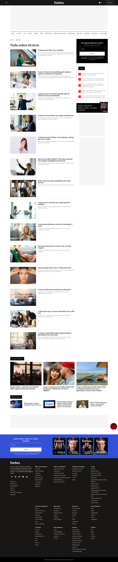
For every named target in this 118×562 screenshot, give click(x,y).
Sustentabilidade (58, 531)
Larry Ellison (38, 475)
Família (55, 515)
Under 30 (86, 33)
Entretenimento (95, 506)
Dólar (36, 521)
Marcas (37, 542)
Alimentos (56, 536)
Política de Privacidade (35, 452)
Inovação (74, 473)
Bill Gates (37, 486)
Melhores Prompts (77, 471)
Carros (37, 545)
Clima (55, 529)
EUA (92, 529)
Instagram (75, 475)
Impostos (37, 515)
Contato (12, 490)
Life (24, 33)
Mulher (36, 33)
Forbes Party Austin (77, 540)
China (92, 534)
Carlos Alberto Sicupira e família (62, 477)
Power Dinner (75, 529)
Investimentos (38, 513)
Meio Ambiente (58, 527)
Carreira (18, 33)
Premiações (94, 519)
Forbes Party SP (76, 542)
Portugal (37, 529)
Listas (93, 466)
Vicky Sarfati (57, 471)
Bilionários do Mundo (96, 475)
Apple (73, 479)
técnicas (18, 40)
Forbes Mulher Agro (77, 551)
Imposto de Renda (39, 523)
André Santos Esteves (59, 482)
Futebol (74, 515)
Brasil (92, 531)
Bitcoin (37, 508)
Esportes (75, 506)
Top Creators (94, 500)
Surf (73, 517)
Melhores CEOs (95, 483)
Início (11, 40)
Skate (73, 519)
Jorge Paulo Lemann (59, 473)
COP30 (55, 538)
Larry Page (38, 482)
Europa (93, 538)
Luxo (36, 538)
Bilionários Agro (95, 471)
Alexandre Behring (58, 479)
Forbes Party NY (76, 538)
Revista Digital (14, 486)
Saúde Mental (57, 508)
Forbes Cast (71, 33)
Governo (93, 536)
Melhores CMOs (95, 488)
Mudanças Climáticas (59, 534)
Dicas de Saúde (57, 519)
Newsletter (13, 494)
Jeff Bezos (37, 473)
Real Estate (48, 33)
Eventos (93, 515)
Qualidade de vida (39, 536)
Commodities (38, 517)
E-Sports (74, 510)
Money (30, 33)
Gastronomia (38, 534)
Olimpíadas (75, 521)
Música (93, 517)
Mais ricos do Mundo (41, 466)
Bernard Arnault (39, 477)
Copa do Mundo (76, 508)
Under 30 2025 (94, 502)
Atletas (74, 523)
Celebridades (94, 513)
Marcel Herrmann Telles (59, 475)
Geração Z (56, 510)
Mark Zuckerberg (39, 471)
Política (93, 527)
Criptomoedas (39, 519)
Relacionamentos (58, 513)
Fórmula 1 (74, 513)
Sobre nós (12, 481)
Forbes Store (13, 483)
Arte (36, 540)
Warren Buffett (38, 479)
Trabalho (56, 517)
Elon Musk (37, 469)
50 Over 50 (95, 33)
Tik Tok (74, 477)
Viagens (37, 531)
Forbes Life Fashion (77, 536)
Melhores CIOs (94, 486)
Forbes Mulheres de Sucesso (79, 549)
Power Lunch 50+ (76, 534)
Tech (41, 33)
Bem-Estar (57, 506)
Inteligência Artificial (77, 469)
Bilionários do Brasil (59, 33)
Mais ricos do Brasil (59, 466)
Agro (12, 33)
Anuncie (12, 488)
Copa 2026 (103, 33)
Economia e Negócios (41, 506)
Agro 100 (79, 33)
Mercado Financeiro (40, 510)
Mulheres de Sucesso (96, 498)
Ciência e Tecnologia (78, 466)
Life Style (38, 527)
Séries (92, 508)
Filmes (92, 510)
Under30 (109, 3)
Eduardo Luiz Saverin (59, 469)
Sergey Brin (38, 484)
